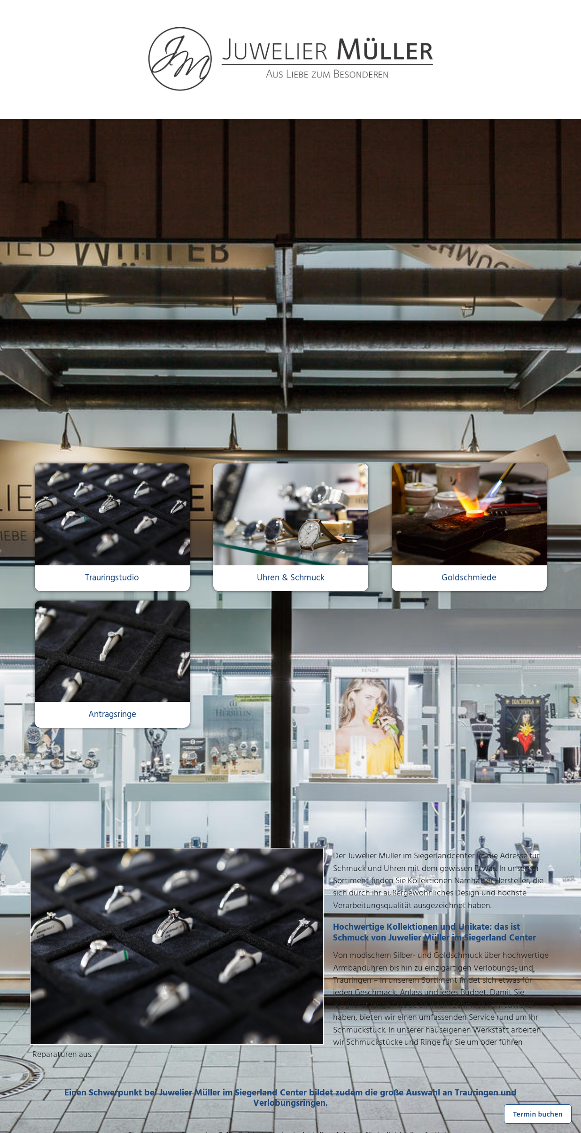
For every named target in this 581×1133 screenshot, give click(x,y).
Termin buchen (538, 1114)
